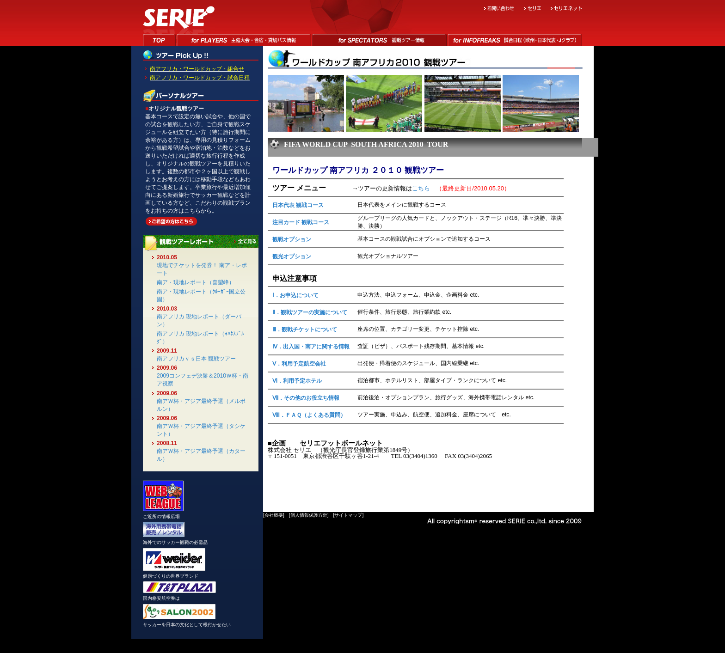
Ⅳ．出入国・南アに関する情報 (311, 346)
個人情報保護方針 (308, 515)
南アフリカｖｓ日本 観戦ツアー (196, 358)
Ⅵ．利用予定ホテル (297, 381)
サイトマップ (348, 515)
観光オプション (291, 256)
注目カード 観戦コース (300, 222)
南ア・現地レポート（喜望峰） (195, 282)
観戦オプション (291, 239)
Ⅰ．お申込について (295, 295)
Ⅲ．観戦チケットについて (304, 329)
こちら (421, 188)
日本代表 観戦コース (298, 205)
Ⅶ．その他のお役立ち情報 (305, 398)
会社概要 (273, 515)
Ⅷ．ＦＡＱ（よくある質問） (309, 415)
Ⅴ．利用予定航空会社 (299, 363)
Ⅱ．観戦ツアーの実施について (309, 312)
